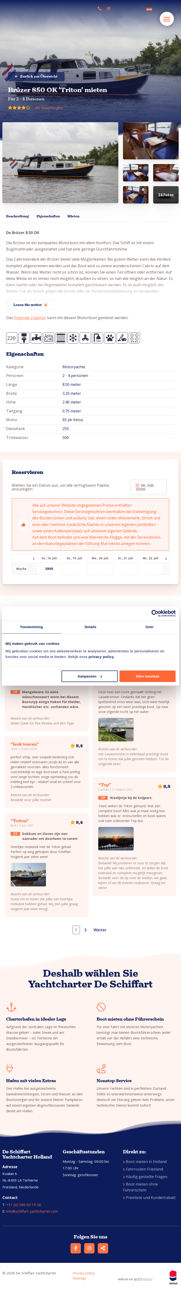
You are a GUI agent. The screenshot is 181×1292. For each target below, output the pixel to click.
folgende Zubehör (30, 317)
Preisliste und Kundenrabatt (149, 1197)
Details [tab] (90, 627)
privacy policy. (102, 657)
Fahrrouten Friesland (143, 1169)
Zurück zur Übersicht (36, 76)
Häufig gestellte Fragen (145, 1176)
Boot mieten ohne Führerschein (140, 1187)
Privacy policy (84, 1273)
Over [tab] (149, 627)
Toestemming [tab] (31, 627)
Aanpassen (90, 676)
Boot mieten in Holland (145, 1161)
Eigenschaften (48, 216)
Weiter (100, 929)
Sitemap (79, 1278)
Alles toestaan (148, 676)
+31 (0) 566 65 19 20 (23, 1204)
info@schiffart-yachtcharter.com (32, 1211)
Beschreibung (17, 216)
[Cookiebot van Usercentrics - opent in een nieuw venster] (155, 613)
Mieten (73, 216)
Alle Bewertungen (48, 108)
